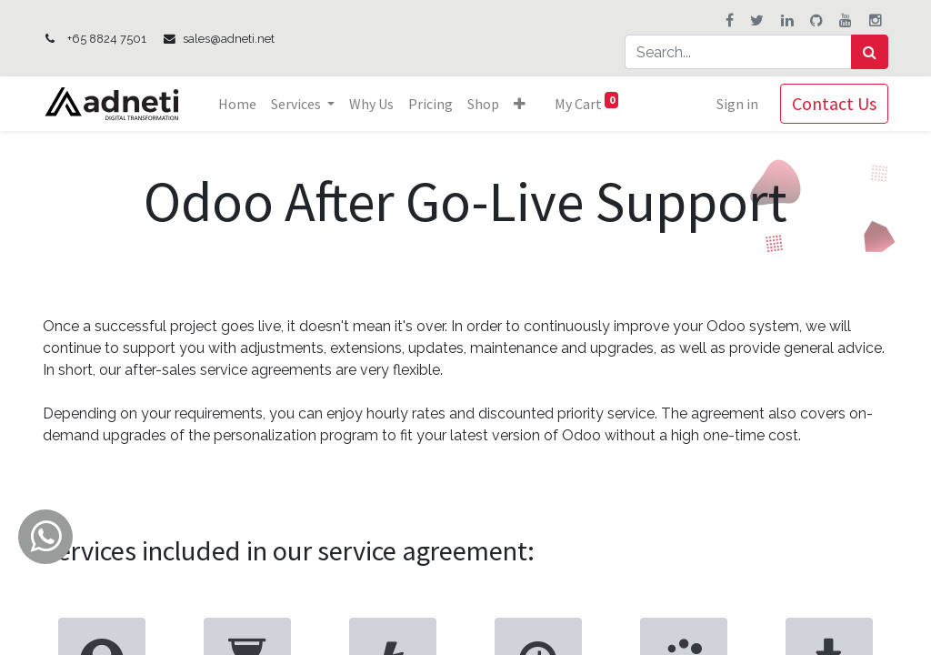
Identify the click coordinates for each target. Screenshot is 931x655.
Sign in (737, 104)
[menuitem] (237, 104)
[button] (519, 104)
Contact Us (834, 103)
